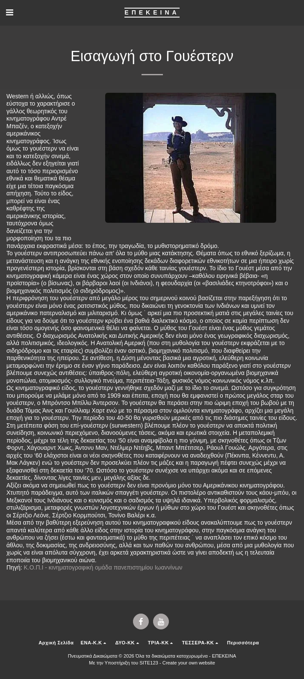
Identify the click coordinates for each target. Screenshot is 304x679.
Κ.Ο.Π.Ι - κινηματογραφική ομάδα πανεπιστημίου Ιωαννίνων (103, 567)
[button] (9, 12)
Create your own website (188, 662)
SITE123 (148, 662)
